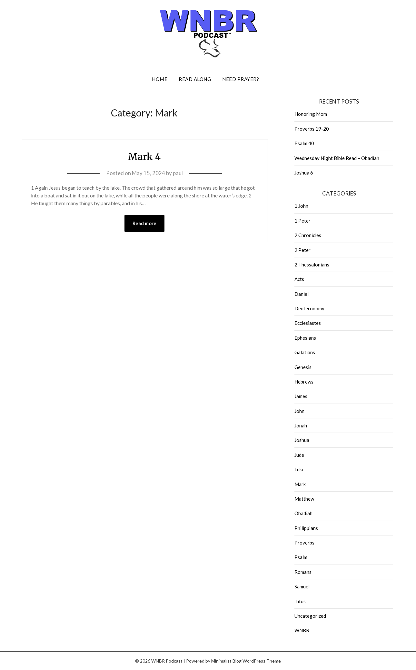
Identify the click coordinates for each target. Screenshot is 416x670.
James (300, 396)
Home (159, 79)
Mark (300, 484)
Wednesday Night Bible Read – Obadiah (336, 158)
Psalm (300, 557)
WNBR (301, 630)
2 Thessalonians (311, 264)
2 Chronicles (307, 235)
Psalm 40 (304, 143)
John (299, 411)
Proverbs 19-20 (311, 129)
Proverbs (304, 542)
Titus (300, 601)
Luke (299, 469)
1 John (301, 206)
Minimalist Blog (226, 661)
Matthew (304, 499)
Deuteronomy (309, 308)
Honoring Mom (310, 114)
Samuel (302, 586)
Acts (299, 279)
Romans (303, 572)
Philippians (306, 528)
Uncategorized (310, 616)
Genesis (303, 367)
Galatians (304, 352)
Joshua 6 (303, 172)
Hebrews (303, 382)
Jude (299, 455)
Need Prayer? (240, 79)
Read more (144, 223)
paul (178, 173)
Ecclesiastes (307, 323)
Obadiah (303, 513)
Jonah (300, 425)
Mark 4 (144, 156)
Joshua (301, 440)
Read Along (195, 79)
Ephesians (305, 338)
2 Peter (302, 250)
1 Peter (302, 221)
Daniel (301, 294)
